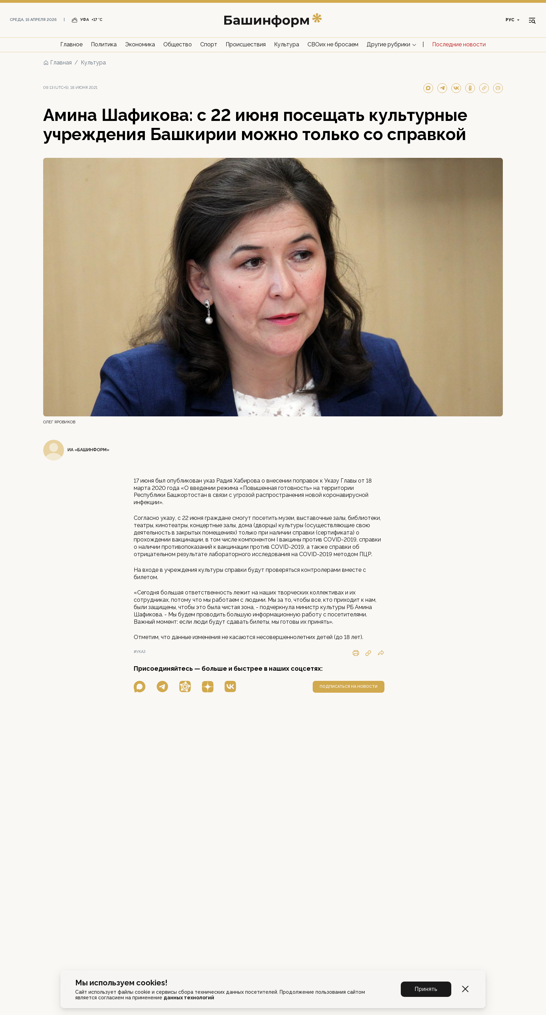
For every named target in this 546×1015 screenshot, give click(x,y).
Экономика (140, 44)
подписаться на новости (348, 686)
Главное (71, 44)
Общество (177, 44)
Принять (426, 989)
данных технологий (189, 997)
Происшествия (246, 44)
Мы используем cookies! (121, 982)
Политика (104, 44)
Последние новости (459, 44)
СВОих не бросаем (332, 44)
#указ (139, 651)
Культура (286, 44)
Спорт (208, 44)
